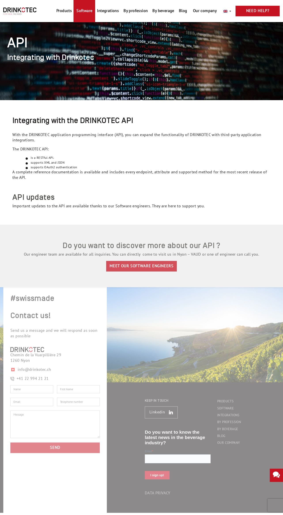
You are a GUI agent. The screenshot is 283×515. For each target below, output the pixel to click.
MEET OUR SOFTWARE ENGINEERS (141, 264)
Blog (221, 434)
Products (225, 400)
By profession (229, 420)
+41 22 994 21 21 (29, 377)
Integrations (228, 413)
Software (225, 406)
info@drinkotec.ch (30, 367)
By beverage (227, 427)
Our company (228, 441)
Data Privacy (157, 491)
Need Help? (257, 11)
